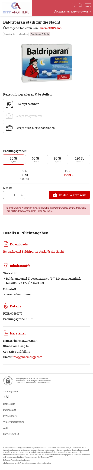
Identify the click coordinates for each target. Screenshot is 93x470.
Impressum (9, 403)
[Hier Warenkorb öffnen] (80, 5)
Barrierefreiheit (11, 433)
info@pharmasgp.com (27, 357)
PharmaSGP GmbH (51, 28)
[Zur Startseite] (17, 8)
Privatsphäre (10, 415)
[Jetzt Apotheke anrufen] (73, 5)
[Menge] (14, 195)
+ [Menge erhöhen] (22, 195)
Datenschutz (9, 409)
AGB (5, 427)
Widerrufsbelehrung (13, 421)
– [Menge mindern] (7, 195)
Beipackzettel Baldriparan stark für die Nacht (33, 251)
